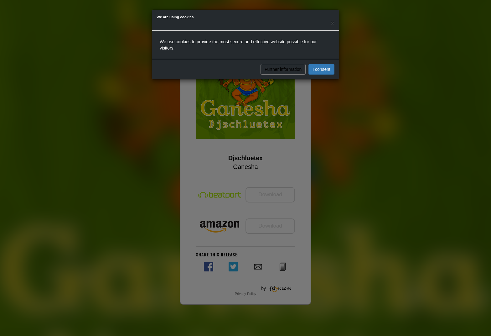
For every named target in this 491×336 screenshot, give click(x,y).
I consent (321, 69)
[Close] (332, 22)
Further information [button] (283, 69)
